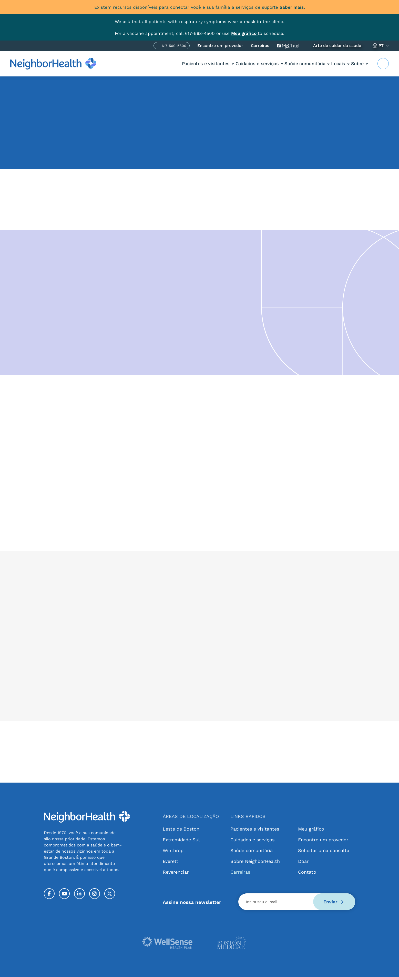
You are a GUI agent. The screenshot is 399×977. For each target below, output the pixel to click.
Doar (303, 861)
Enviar (333, 901)
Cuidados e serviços (233, 63)
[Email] (296, 901)
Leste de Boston (181, 829)
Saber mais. (292, 7)
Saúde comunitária (289, 63)
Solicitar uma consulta (323, 850)
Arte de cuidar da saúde (337, 45)
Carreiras (260, 45)
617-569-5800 (174, 46)
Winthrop (173, 850)
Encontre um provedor (220, 45)
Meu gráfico (288, 46)
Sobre (357, 63)
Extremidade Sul (181, 839)
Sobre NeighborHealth (255, 861)
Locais (330, 63)
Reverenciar (176, 872)
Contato (307, 872)
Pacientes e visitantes (174, 63)
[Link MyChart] (244, 33)
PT (381, 45)
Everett (170, 861)
